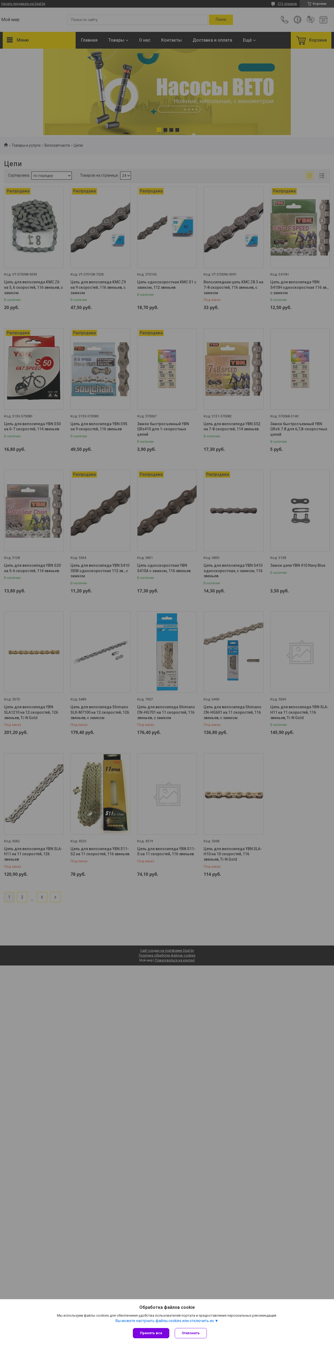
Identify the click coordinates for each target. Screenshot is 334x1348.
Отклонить (191, 1333)
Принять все (151, 1333)
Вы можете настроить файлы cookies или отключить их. (165, 1321)
